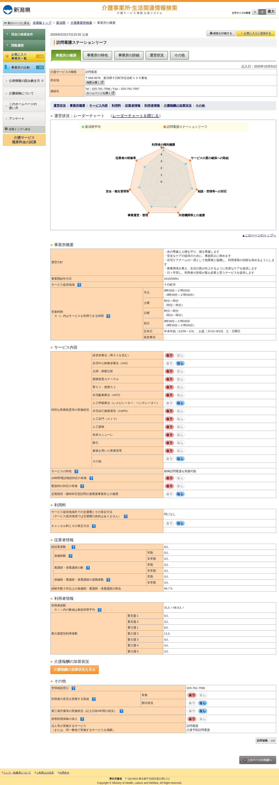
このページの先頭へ (258, 760)
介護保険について (20, 93)
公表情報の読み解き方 (24, 80)
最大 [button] (271, 11)
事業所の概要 (66, 55)
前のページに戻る (16, 23)
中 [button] (255, 12)
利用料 (116, 105)
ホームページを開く (100, 93)
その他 (179, 55)
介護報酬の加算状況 (178, 105)
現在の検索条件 (20, 34)
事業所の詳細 (128, 55)
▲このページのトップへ (259, 235)
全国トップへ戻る (17, 129)
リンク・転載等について (16, 772)
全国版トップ (42, 22)
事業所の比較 (24, 67)
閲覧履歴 (15, 45)
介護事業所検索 (81, 22)
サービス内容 (98, 105)
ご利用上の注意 (44, 772)
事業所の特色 (97, 55)
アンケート (15, 118)
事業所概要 (77, 105)
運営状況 (157, 55)
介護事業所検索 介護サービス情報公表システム (139, 10)
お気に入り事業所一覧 (24, 56)
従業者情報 (132, 105)
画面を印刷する (221, 33)
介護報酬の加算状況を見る (75, 670)
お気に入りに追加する (255, 33)
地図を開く (94, 82)
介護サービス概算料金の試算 (24, 140)
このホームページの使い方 (21, 106)
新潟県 (60, 22)
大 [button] (262, 11)
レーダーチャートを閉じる (135, 116)
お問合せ (63, 772)
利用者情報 (152, 105)
